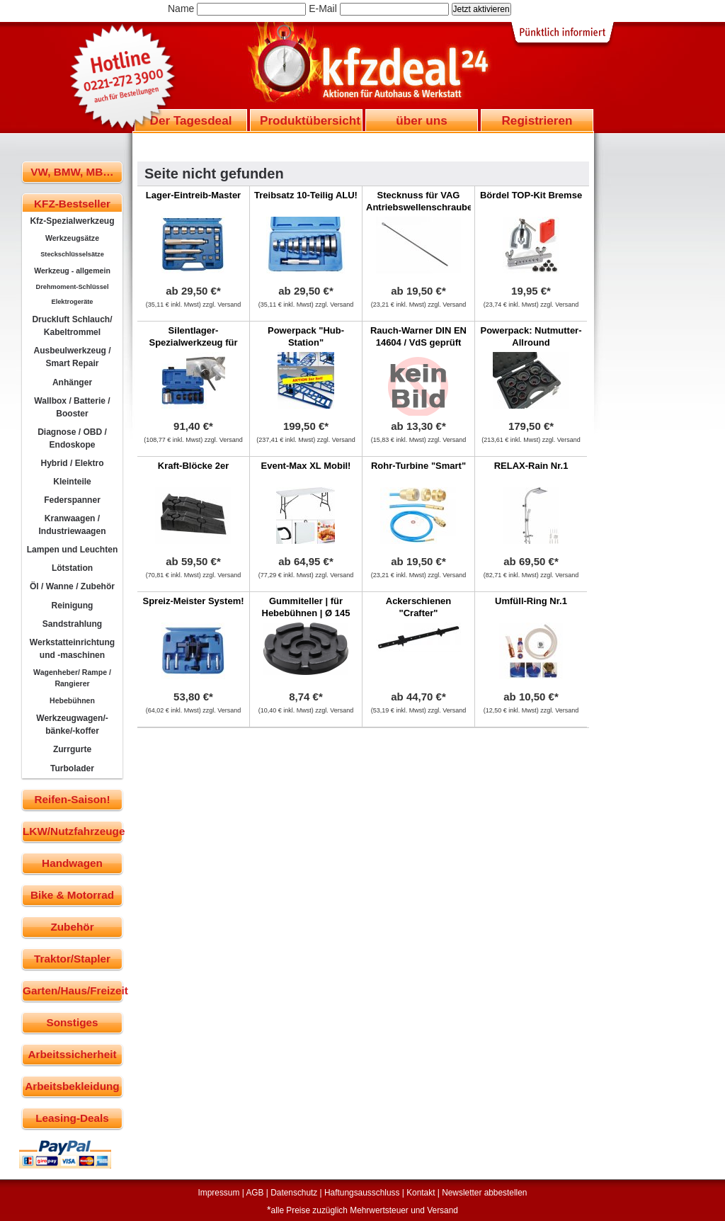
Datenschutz (293, 1193)
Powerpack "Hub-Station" (306, 336)
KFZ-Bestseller (72, 204)
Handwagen (72, 863)
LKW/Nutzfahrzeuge (72, 831)
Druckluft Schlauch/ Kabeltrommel (72, 325)
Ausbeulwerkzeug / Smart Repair (71, 357)
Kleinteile (72, 482)
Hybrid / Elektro (71, 463)
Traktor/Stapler (72, 959)
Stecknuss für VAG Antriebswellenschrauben (422, 201)
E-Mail (323, 8)
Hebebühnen (72, 700)
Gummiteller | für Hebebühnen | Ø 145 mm (306, 613)
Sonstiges (72, 1022)
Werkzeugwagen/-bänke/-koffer (72, 724)
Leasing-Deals (72, 1118)
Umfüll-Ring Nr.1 (531, 601)
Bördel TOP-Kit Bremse (531, 195)
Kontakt (420, 1193)
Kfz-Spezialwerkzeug (72, 221)
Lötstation (72, 568)
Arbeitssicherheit (72, 1054)
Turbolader (72, 768)
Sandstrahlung (72, 624)
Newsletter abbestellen (484, 1193)
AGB (254, 1193)
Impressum (219, 1193)
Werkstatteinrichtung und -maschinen (72, 648)
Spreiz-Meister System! (193, 601)
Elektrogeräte (72, 301)
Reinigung (72, 605)
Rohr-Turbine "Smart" (418, 465)
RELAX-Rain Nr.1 (531, 465)
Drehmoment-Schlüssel (72, 286)
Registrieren (536, 120)
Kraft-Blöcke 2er (193, 465)
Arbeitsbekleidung (72, 1086)
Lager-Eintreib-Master (193, 195)
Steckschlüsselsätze (72, 254)
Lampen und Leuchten (72, 550)
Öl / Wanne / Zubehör (72, 586)
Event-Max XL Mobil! (306, 465)
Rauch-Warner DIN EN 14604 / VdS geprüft (418, 336)
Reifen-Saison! (72, 799)
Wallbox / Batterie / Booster (72, 407)
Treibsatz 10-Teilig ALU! (306, 195)
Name (181, 8)
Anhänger (72, 382)
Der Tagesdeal (191, 120)
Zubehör (71, 927)
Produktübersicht (310, 120)
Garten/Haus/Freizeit (72, 990)
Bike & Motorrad (72, 895)
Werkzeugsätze (72, 238)
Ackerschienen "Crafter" (419, 607)
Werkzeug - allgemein (72, 270)
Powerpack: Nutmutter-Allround (530, 336)
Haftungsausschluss (361, 1193)
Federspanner (72, 500)
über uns (421, 120)
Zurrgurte (72, 749)
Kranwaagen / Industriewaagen (71, 524)
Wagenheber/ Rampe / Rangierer (72, 678)
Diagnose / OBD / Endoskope (72, 438)
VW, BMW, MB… (71, 172)
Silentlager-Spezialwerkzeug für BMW (193, 342)
